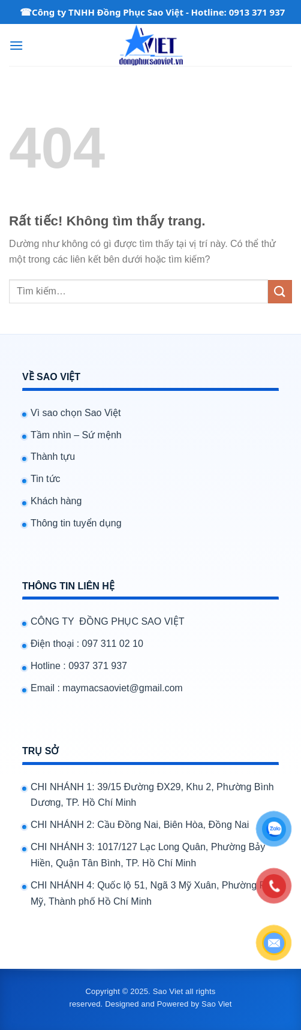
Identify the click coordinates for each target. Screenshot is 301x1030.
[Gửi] (280, 291)
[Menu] (16, 45)
